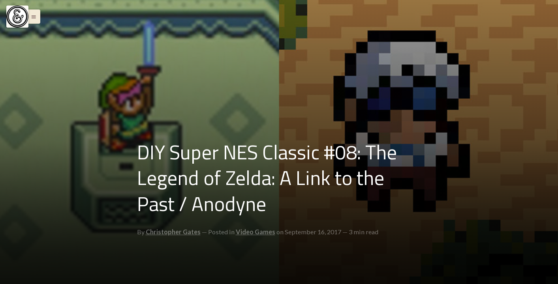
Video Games (255, 231)
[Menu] (17, 17)
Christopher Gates (173, 231)
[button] (31, 16)
